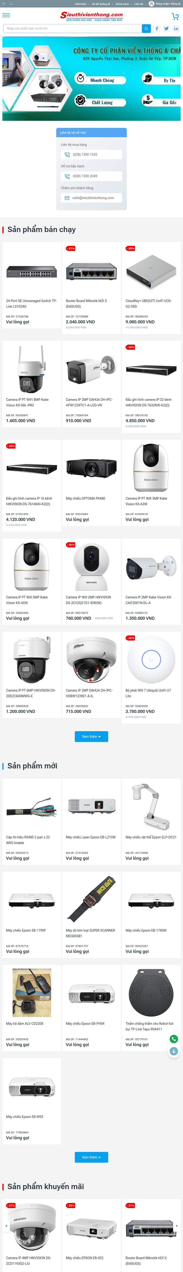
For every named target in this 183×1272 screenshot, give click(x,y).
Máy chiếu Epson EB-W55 (24, 1115)
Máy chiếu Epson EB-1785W (146, 929)
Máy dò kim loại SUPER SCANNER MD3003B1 (90, 931)
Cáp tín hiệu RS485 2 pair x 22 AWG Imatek (28, 838)
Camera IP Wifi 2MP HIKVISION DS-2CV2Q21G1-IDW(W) (88, 600)
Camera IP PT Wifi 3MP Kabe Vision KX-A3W (146, 501)
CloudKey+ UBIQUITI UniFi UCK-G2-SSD (149, 303)
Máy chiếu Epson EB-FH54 (85, 1022)
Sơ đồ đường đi (101, 4)
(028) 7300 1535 (54, 3)
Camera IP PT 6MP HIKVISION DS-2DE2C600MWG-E (31, 693)
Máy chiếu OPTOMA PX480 (85, 498)
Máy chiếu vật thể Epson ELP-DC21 (151, 835)
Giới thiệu (80, 4)
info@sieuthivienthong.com (20, 3)
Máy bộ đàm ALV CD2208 (24, 1022)
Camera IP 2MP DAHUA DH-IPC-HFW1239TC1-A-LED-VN (89, 402)
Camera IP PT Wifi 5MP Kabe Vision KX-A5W (27, 600)
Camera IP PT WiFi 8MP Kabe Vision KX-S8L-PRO (27, 402)
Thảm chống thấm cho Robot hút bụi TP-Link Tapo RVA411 (149, 1024)
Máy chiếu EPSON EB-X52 (84, 1255)
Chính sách (122, 4)
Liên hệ (139, 4)
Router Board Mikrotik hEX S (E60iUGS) (86, 303)
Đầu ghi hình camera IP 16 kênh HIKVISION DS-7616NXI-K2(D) (29, 501)
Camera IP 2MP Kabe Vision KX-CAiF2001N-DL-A (149, 600)
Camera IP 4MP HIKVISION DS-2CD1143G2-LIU (28, 1257)
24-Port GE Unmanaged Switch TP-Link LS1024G (31, 303)
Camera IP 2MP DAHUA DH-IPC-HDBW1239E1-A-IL (89, 693)
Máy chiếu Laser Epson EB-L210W (91, 835)
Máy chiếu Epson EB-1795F (26, 929)
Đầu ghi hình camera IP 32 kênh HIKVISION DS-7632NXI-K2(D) (148, 402)
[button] (6, 1223)
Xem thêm (91, 735)
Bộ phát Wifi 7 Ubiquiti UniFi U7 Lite (148, 693)
